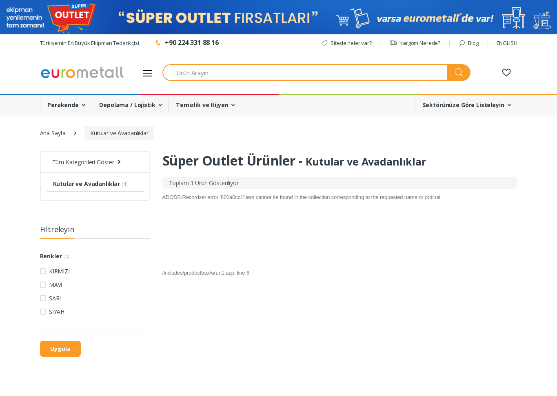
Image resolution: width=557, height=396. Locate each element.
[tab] (204, 183)
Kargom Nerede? (415, 43)
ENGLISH (507, 43)
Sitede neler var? (346, 43)
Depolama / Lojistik (127, 105)
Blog (468, 43)
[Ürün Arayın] (304, 72)
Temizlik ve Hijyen (202, 105)
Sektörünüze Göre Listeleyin (463, 105)
